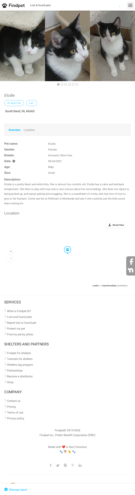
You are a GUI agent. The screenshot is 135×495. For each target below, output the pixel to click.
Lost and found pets (19, 317)
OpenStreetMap (109, 286)
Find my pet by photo (20, 334)
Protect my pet (16, 328)
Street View (118, 225)
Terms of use (15, 412)
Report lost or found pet (21, 322)
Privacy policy (15, 418)
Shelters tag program (20, 364)
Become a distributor (20, 376)
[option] (22, 46)
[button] (65, 246)
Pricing (11, 406)
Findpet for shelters (19, 353)
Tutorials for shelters (20, 359)
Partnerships (15, 370)
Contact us (13, 401)
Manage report (15, 489)
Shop (10, 382)
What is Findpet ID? (19, 311)
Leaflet (95, 286)
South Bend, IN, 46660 (20, 111)
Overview (14, 130)
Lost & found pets (40, 5)
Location (29, 130)
